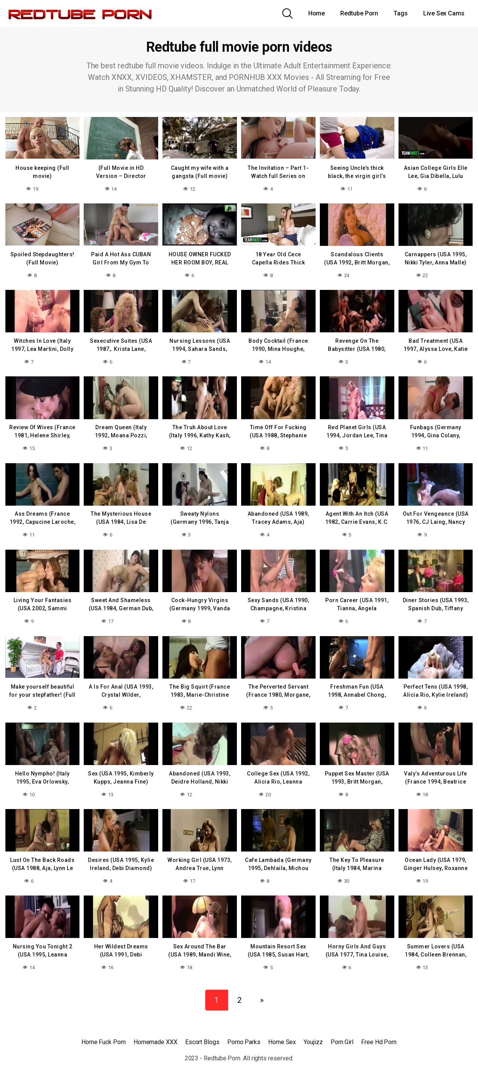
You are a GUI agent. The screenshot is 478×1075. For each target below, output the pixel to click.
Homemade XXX (155, 1036)
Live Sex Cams (443, 13)
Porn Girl (342, 1036)
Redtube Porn (359, 13)
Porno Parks (243, 1036)
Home (316, 13)
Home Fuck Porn (103, 1036)
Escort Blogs (202, 1036)
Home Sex (282, 1036)
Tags (401, 13)
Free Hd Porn (379, 1036)
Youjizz (313, 1036)
